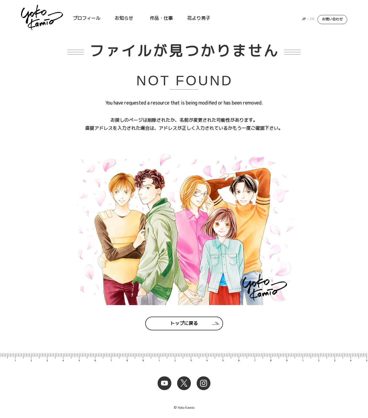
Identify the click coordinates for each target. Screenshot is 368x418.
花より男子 (198, 18)
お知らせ (124, 18)
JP (304, 18)
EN (312, 18)
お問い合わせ (332, 19)
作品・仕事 (161, 18)
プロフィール (86, 18)
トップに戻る (184, 323)
